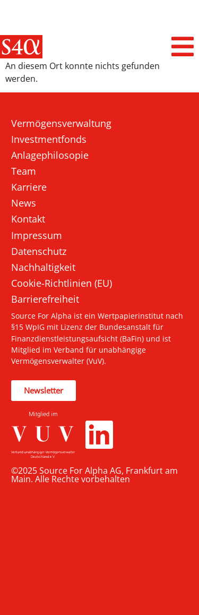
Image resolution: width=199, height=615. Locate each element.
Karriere (29, 187)
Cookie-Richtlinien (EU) (61, 283)
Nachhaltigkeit (43, 267)
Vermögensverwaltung (61, 123)
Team (23, 171)
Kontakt (28, 218)
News (23, 203)
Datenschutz (38, 251)
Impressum (36, 235)
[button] (183, 46)
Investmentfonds (48, 139)
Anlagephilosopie (50, 155)
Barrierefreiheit (45, 299)
